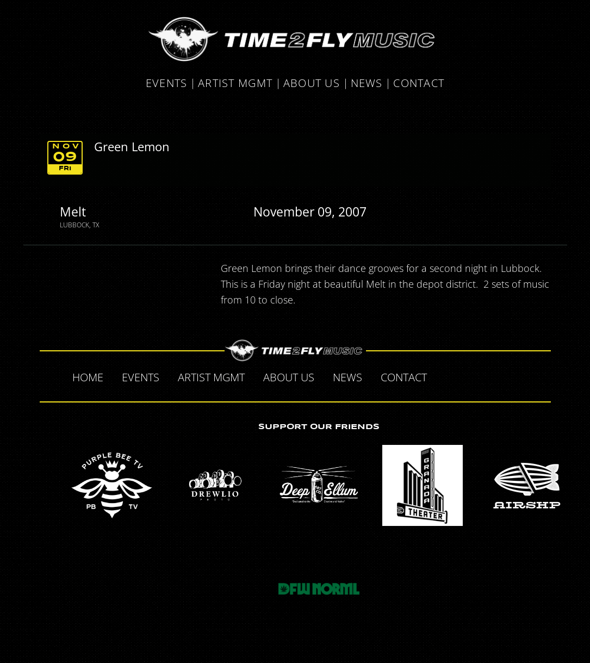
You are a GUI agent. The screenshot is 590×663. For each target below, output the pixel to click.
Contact (418, 83)
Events (167, 83)
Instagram (516, 376)
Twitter (470, 376)
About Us (311, 83)
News (367, 83)
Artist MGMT (235, 83)
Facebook (447, 376)
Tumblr (493, 376)
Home (87, 377)
